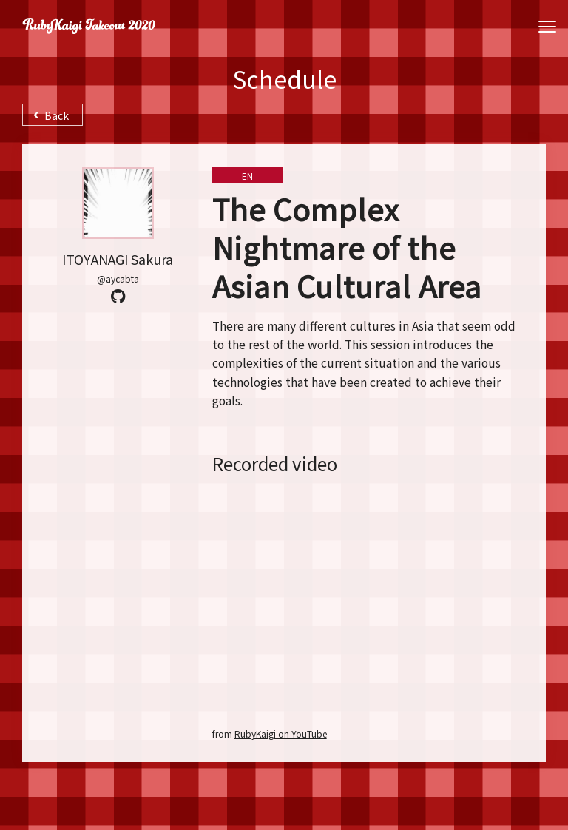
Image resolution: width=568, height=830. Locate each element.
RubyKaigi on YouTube (280, 733)
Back (51, 115)
